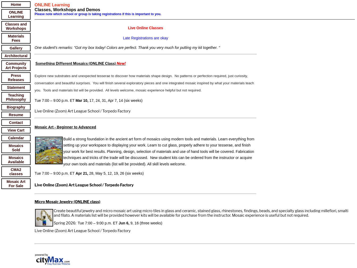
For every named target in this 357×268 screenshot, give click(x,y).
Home (16, 4)
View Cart (15, 130)
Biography (16, 107)
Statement (16, 87)
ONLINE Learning (16, 14)
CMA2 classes (16, 172)
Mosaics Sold (16, 148)
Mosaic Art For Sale (16, 183)
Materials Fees (16, 38)
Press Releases (16, 77)
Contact (16, 122)
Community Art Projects (16, 65)
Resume (16, 115)
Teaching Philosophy (16, 97)
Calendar (16, 138)
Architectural (16, 56)
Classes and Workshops (16, 26)
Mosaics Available (16, 160)
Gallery (16, 48)
